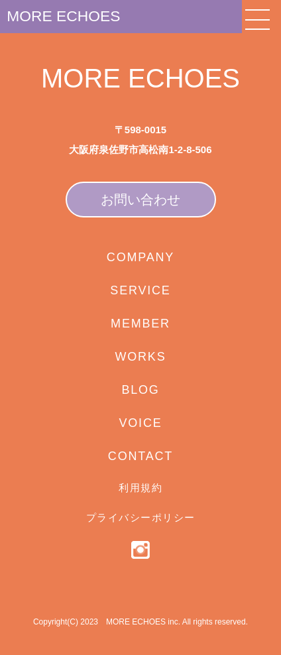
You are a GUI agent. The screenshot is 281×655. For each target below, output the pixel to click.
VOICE (140, 423)
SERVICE (140, 290)
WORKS (140, 356)
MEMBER (140, 323)
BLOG (140, 389)
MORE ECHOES (75, 19)
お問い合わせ (140, 199)
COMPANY (140, 257)
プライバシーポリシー (141, 517)
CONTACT (140, 456)
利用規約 (140, 487)
